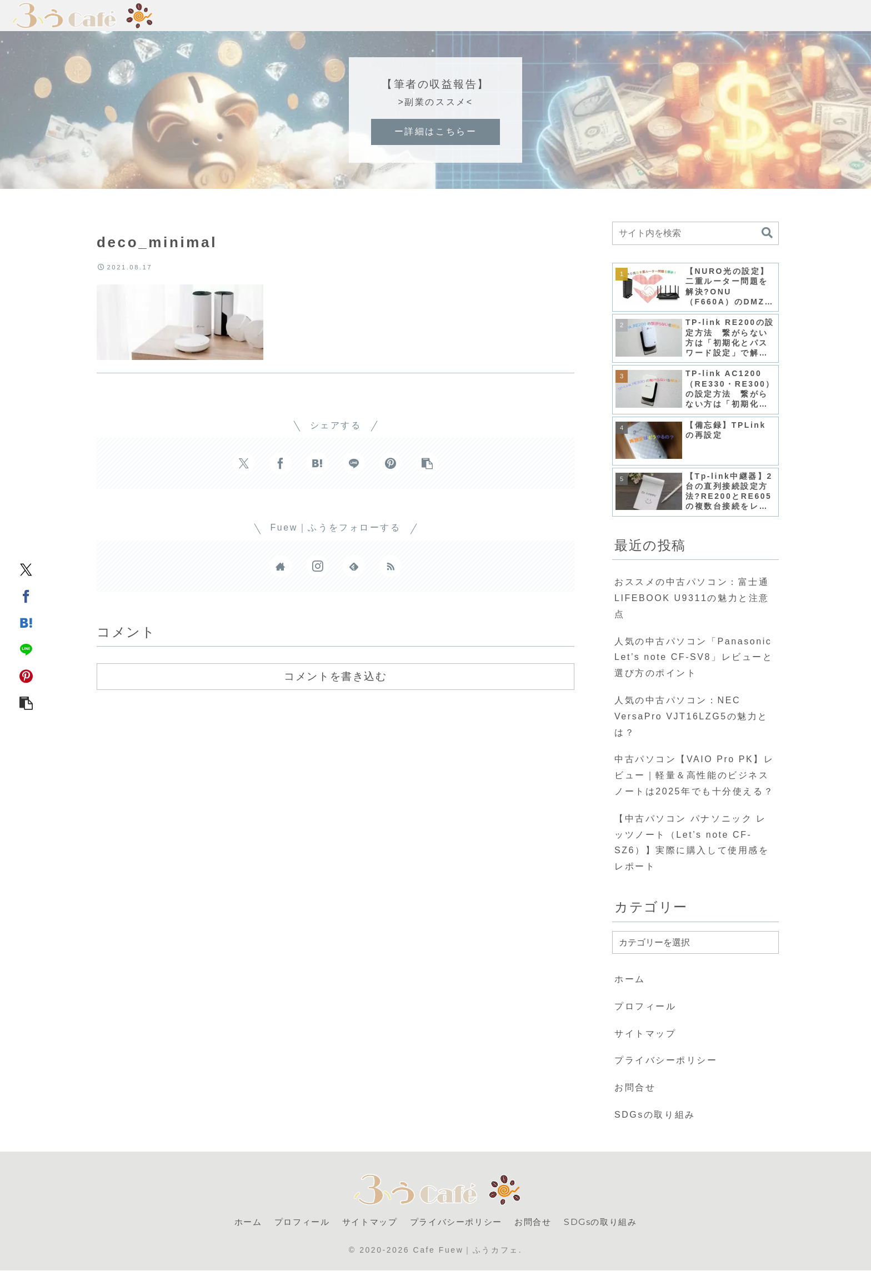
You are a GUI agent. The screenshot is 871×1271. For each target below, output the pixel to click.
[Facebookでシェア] (26, 595)
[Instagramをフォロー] (317, 566)
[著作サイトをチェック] (280, 566)
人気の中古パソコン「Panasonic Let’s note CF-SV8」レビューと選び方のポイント (693, 657)
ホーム (629, 979)
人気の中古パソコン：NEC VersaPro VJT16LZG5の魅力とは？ (691, 716)
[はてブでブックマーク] (26, 622)
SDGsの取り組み (654, 1114)
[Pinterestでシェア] (26, 675)
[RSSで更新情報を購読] (390, 566)
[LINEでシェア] (26, 649)
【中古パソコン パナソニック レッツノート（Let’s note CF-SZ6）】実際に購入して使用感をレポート (691, 842)
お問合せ (634, 1087)
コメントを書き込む (335, 676)
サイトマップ (645, 1033)
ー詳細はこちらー (435, 131)
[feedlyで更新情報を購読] (354, 566)
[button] (26, 702)
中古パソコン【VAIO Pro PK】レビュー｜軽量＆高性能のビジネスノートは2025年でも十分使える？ (694, 775)
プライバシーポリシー (666, 1060)
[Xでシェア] (26, 569)
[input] (695, 233)
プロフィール (645, 1006)
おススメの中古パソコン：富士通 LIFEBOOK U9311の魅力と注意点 (691, 598)
